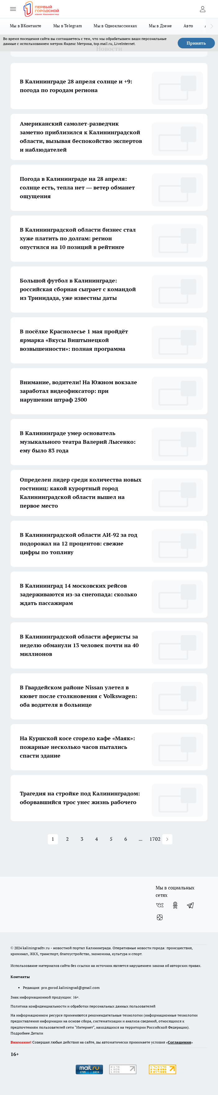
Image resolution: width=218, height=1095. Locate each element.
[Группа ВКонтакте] (159, 905)
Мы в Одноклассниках (115, 26)
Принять (196, 43)
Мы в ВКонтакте (26, 26)
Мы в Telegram (67, 26)
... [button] (140, 839)
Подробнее (20, 1033)
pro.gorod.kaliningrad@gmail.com (70, 987)
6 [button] (125, 839)
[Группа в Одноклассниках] (175, 905)
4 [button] (96, 839)
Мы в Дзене (160, 26)
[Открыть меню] (13, 9)
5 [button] (111, 839)
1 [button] (52, 839)
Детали (37, 1033)
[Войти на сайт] (202, 9)
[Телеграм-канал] (190, 905)
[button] (167, 839)
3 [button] (82, 839)
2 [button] (67, 839)
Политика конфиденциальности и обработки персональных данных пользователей (83, 1006)
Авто (188, 26)
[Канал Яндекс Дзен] (159, 917)
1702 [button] (155, 839)
